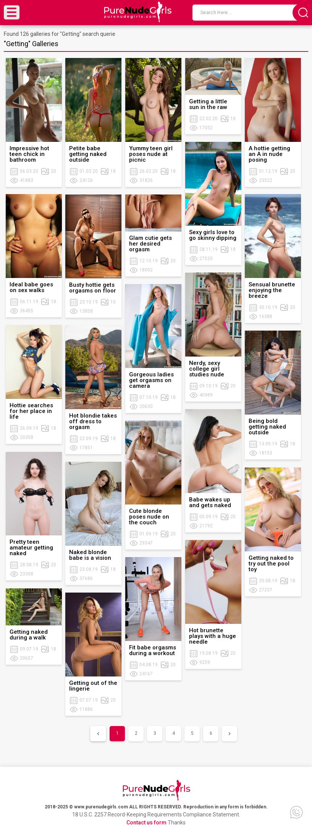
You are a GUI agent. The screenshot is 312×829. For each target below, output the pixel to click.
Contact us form (146, 822)
